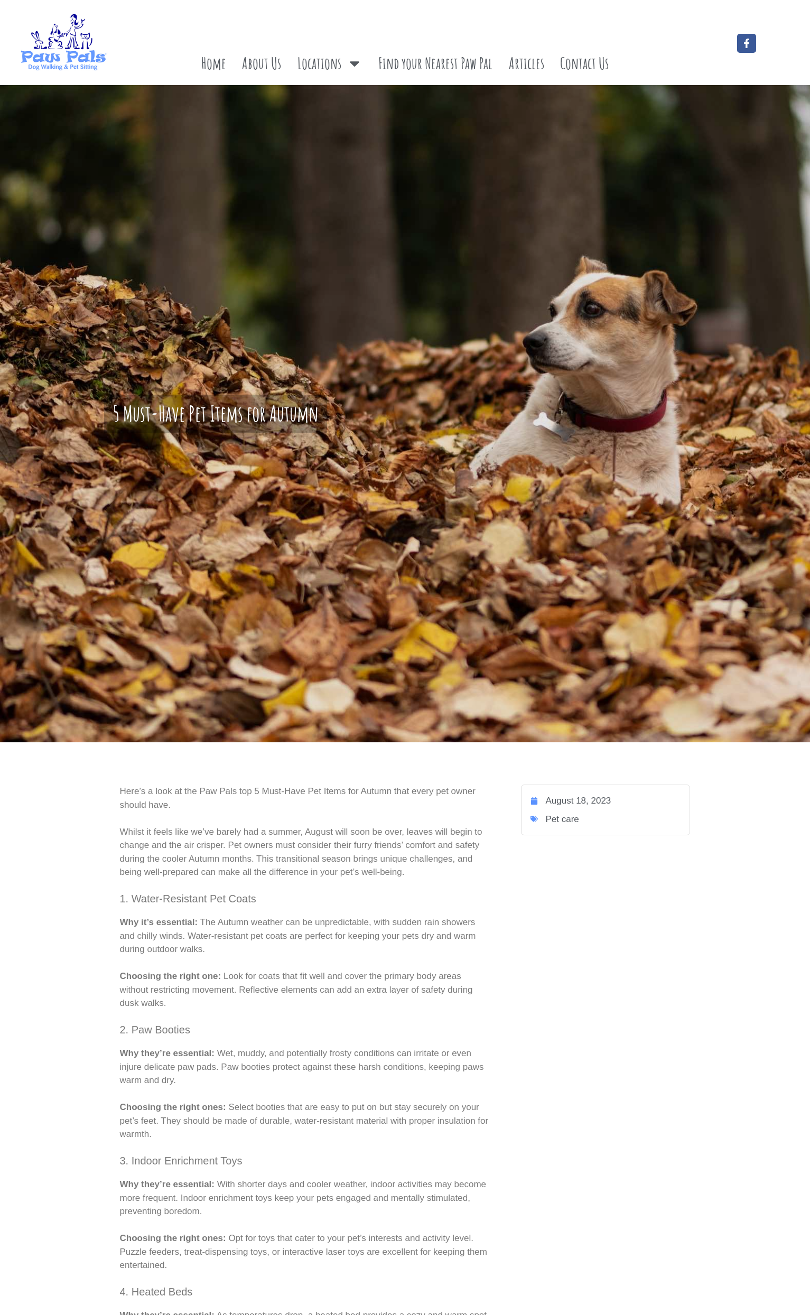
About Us (261, 63)
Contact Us (584, 63)
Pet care (562, 819)
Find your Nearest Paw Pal (435, 63)
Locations (329, 63)
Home (213, 63)
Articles (526, 63)
